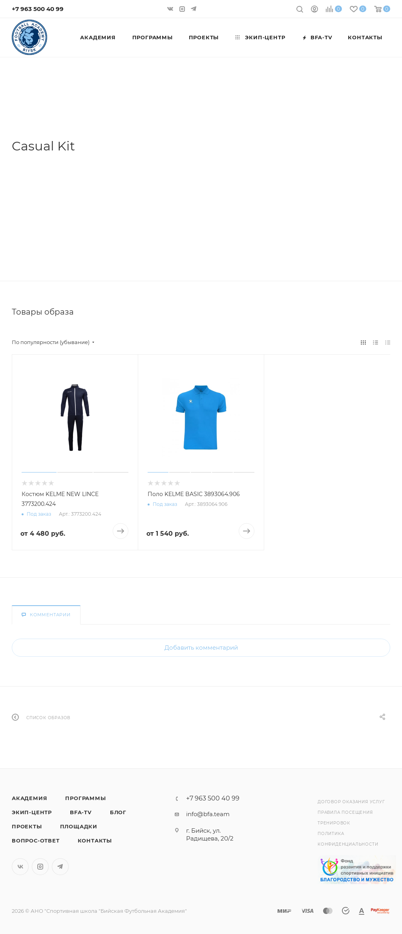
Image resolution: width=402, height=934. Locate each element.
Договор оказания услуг (351, 801)
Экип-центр (32, 812)
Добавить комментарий (201, 647)
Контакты (95, 840)
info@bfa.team (208, 814)
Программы (85, 798)
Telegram (60, 866)
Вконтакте (20, 866)
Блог (118, 812)
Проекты (27, 826)
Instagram (40, 866)
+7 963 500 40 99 (38, 9)
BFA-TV (81, 812)
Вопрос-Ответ (36, 840)
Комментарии (46, 614)
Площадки (78, 826)
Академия (29, 798)
